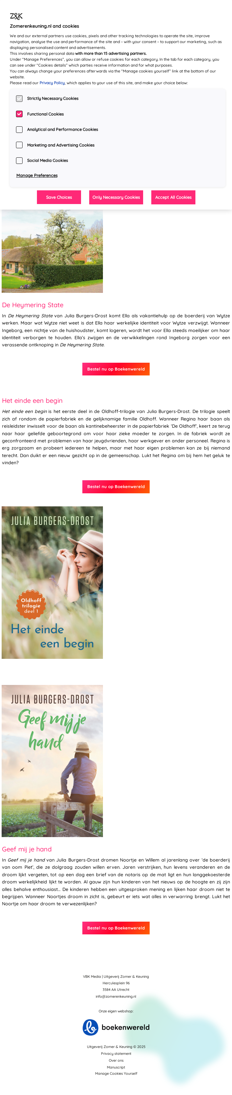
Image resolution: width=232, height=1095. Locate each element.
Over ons (116, 1060)
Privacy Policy (52, 82)
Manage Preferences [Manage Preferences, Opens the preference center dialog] (37, 175)
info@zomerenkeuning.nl (116, 996)
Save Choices (59, 197)
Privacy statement (116, 1053)
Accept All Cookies (173, 197)
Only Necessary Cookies (116, 197)
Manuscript (116, 1067)
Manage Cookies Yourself (116, 1073)
